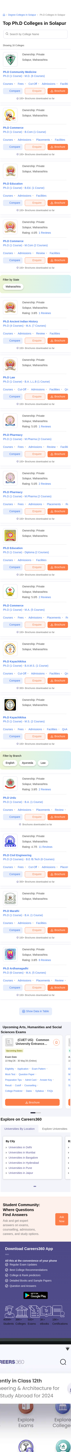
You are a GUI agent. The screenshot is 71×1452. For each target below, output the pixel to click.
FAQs (50, 1091)
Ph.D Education (13, 183)
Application (23, 1069)
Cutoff (18, 1085)
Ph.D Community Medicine (20, 71)
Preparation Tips (13, 1080)
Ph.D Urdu (9, 797)
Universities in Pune (20, 1167)
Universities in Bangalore (23, 1157)
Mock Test (10, 1074)
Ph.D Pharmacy (13, 434)
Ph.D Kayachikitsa (14, 661)
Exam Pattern (39, 1069)
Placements (43, 139)
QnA (64, 729)
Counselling (30, 1085)
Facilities (60, 139)
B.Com (35, 131)
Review (40, 253)
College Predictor (14, 1091)
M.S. (35, 721)
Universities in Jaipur (21, 1172)
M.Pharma (38, 439)
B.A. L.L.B (37, 381)
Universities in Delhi (20, 1147)
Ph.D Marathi (11, 911)
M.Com (36, 245)
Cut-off (32, 83)
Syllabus (39, 1091)
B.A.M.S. (36, 665)
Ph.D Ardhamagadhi (15, 968)
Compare (12, 91)
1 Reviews (45, 232)
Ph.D (12, 76)
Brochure (57, 90)
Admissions (48, 83)
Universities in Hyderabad (24, 1162)
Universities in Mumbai (22, 1152)
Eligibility (9, 1069)
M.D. (35, 76)
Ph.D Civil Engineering (17, 855)
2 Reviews (45, 483)
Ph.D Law (9, 377)
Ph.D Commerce (13, 127)
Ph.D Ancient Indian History (20, 321)
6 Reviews (45, 960)
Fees (21, 83)
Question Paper (26, 1074)
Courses (8, 83)
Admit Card (30, 1080)
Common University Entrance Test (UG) (32, 1043)
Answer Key (46, 1080)
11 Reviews (45, 846)
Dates (29, 1091)
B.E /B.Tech (40, 859)
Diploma (37, 552)
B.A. (34, 802)
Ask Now (61, 1219)
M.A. (36, 325)
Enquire (34, 90)
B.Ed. (34, 187)
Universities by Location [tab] (19, 1128)
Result (8, 1085)
